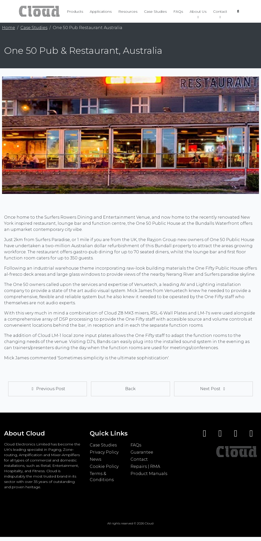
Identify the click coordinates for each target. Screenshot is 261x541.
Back (130, 388)
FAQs (178, 11)
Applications (101, 11)
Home (8, 27)
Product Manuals (148, 473)
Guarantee (141, 452)
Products (75, 11)
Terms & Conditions (102, 476)
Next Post (213, 388)
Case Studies (155, 11)
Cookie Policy (104, 466)
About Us (198, 13)
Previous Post (47, 388)
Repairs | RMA (145, 466)
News (95, 459)
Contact (220, 13)
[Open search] (238, 11)
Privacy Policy (104, 452)
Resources (127, 11)
